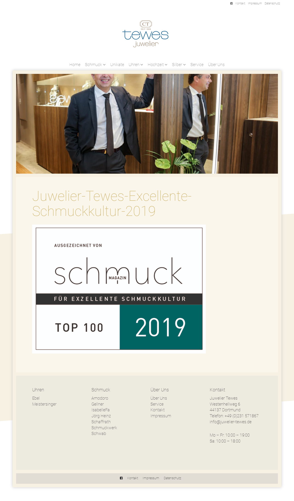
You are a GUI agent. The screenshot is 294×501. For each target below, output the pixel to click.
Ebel (36, 398)
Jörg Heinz (101, 415)
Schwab (98, 433)
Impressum (255, 3)
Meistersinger (44, 404)
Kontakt (240, 3)
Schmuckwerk (104, 427)
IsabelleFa (100, 409)
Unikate (117, 64)
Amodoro (99, 398)
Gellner (97, 404)
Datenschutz (272, 3)
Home (74, 64)
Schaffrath (101, 421)
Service (197, 64)
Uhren (136, 64)
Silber (179, 64)
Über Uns (216, 64)
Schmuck (95, 64)
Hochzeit (157, 64)
